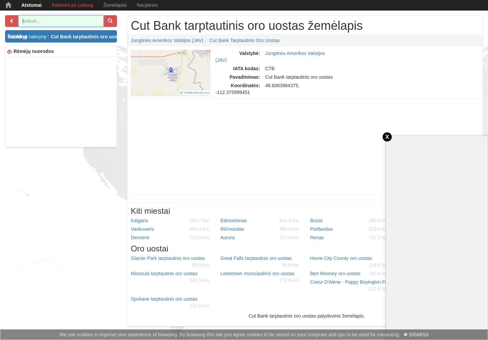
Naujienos (147, 5)
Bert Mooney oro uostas (350, 273)
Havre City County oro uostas (350, 262)
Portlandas (350, 229)
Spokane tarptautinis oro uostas (170, 302)
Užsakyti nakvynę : (63, 36)
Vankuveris (170, 229)
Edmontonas (260, 220)
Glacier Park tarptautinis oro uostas (170, 262)
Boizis (350, 220)
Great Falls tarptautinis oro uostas (260, 262)
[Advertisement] (61, 101)
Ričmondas (260, 229)
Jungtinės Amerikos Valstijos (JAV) (167, 40)
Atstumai (31, 5)
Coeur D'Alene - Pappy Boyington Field (351, 285)
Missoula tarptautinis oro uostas (170, 277)
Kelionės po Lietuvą (72, 5)
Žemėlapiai (114, 5)
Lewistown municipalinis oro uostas (260, 277)
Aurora (260, 237)
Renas (350, 237)
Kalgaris (170, 220)
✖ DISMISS (416, 334)
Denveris (170, 237)
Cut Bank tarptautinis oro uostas (244, 40)
